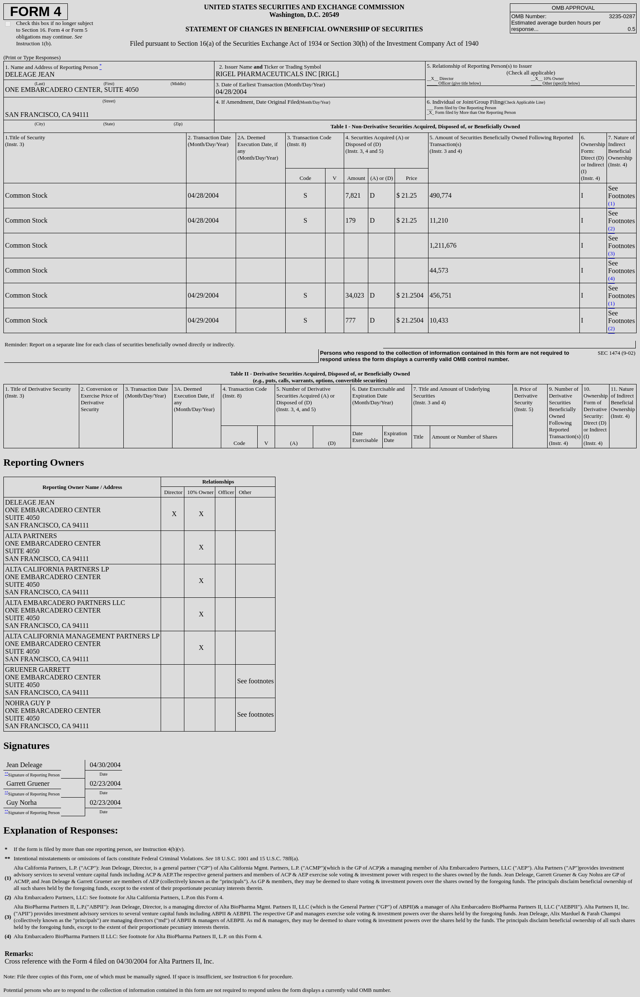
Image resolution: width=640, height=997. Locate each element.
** (6, 774)
